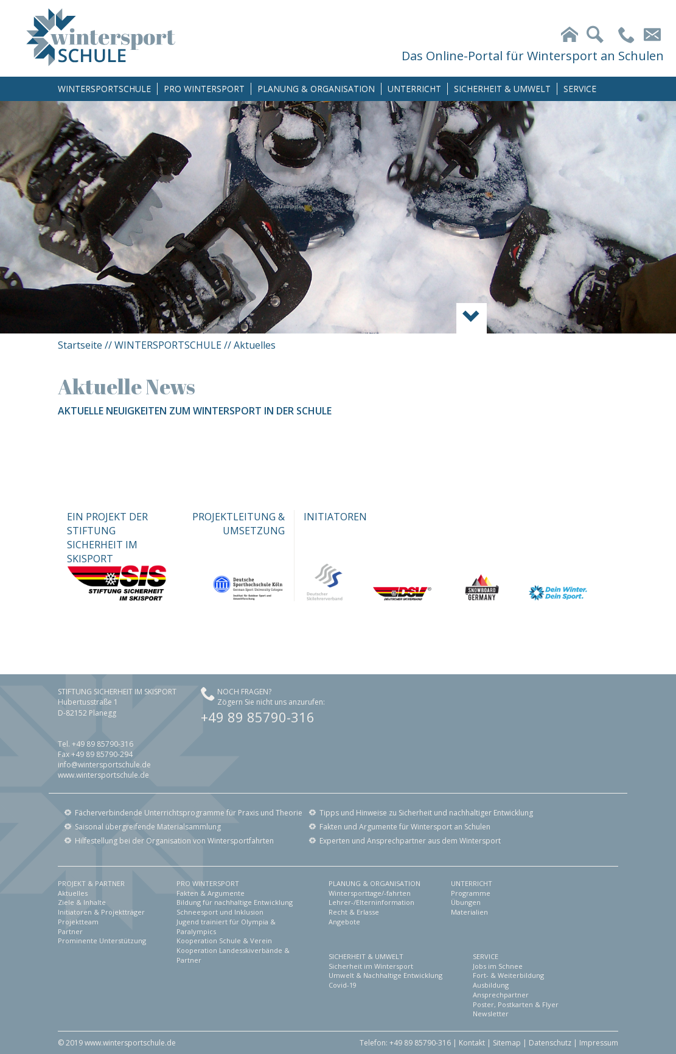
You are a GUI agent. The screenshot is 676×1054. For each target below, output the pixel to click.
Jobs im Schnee (498, 966)
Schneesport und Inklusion (219, 911)
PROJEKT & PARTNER (91, 883)
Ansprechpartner (501, 994)
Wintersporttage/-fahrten (370, 893)
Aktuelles (73, 893)
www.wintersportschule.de (103, 775)
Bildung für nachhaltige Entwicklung (234, 902)
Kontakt (472, 1043)
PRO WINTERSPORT (204, 88)
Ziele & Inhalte (82, 902)
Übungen (466, 902)
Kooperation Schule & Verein (224, 940)
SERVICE (579, 88)
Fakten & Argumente (210, 893)
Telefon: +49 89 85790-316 (405, 1043)
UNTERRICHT (414, 88)
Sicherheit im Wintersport (371, 966)
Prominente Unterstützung (102, 940)
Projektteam (78, 921)
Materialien (469, 911)
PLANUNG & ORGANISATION (316, 88)
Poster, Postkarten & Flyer (516, 1004)
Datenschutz (550, 1043)
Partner (70, 931)
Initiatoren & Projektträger (101, 911)
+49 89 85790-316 (258, 717)
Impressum (598, 1043)
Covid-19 (343, 984)
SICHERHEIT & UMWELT (502, 88)
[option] (338, 217)
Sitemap (507, 1043)
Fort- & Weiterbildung (508, 975)
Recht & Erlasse (354, 911)
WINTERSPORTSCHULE (104, 88)
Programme (470, 893)
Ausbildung (491, 984)
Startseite (80, 345)
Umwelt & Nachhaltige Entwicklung (385, 975)
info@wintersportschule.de (104, 764)
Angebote (344, 921)
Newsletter (491, 1013)
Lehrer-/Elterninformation (371, 902)
